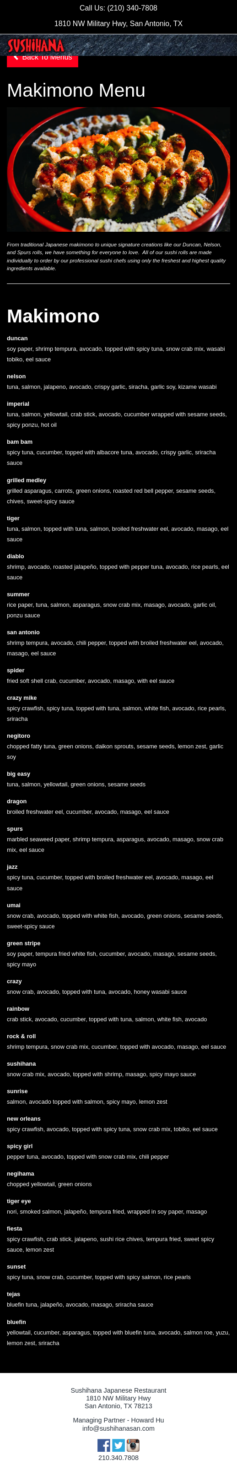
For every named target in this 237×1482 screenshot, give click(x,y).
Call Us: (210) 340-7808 (118, 8)
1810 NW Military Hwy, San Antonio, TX (118, 23)
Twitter (118, 1445)
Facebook (103, 1445)
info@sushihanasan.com (118, 1428)
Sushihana (36, 45)
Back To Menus (42, 57)
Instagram (133, 1445)
